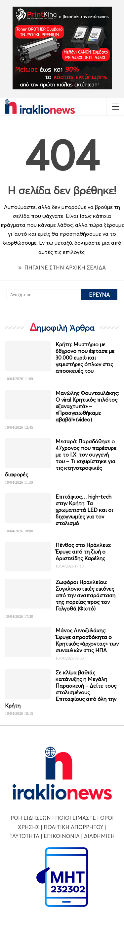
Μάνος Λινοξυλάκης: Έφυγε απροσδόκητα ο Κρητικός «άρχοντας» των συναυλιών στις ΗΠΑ (87, 640)
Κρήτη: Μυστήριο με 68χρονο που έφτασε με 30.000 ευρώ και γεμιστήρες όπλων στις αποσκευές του (85, 357)
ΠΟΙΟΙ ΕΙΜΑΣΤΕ (75, 817)
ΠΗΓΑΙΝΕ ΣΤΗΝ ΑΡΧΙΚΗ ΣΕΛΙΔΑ (62, 267)
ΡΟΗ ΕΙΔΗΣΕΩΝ (31, 817)
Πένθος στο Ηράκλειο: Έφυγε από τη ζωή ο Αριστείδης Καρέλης (83, 552)
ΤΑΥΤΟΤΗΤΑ (24, 836)
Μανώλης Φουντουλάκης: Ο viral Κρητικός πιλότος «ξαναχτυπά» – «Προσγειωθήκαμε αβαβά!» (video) (87, 406)
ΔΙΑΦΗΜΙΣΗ (99, 836)
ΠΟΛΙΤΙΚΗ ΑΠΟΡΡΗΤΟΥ (73, 827)
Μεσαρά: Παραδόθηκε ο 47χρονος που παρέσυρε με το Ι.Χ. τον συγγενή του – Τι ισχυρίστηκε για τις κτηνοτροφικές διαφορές (60, 458)
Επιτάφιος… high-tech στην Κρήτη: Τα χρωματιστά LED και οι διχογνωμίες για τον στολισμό (84, 509)
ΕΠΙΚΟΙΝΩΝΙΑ (62, 836)
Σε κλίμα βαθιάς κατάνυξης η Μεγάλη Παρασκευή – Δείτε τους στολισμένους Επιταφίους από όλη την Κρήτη (60, 689)
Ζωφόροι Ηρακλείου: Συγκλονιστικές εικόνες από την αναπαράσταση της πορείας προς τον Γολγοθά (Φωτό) (85, 595)
